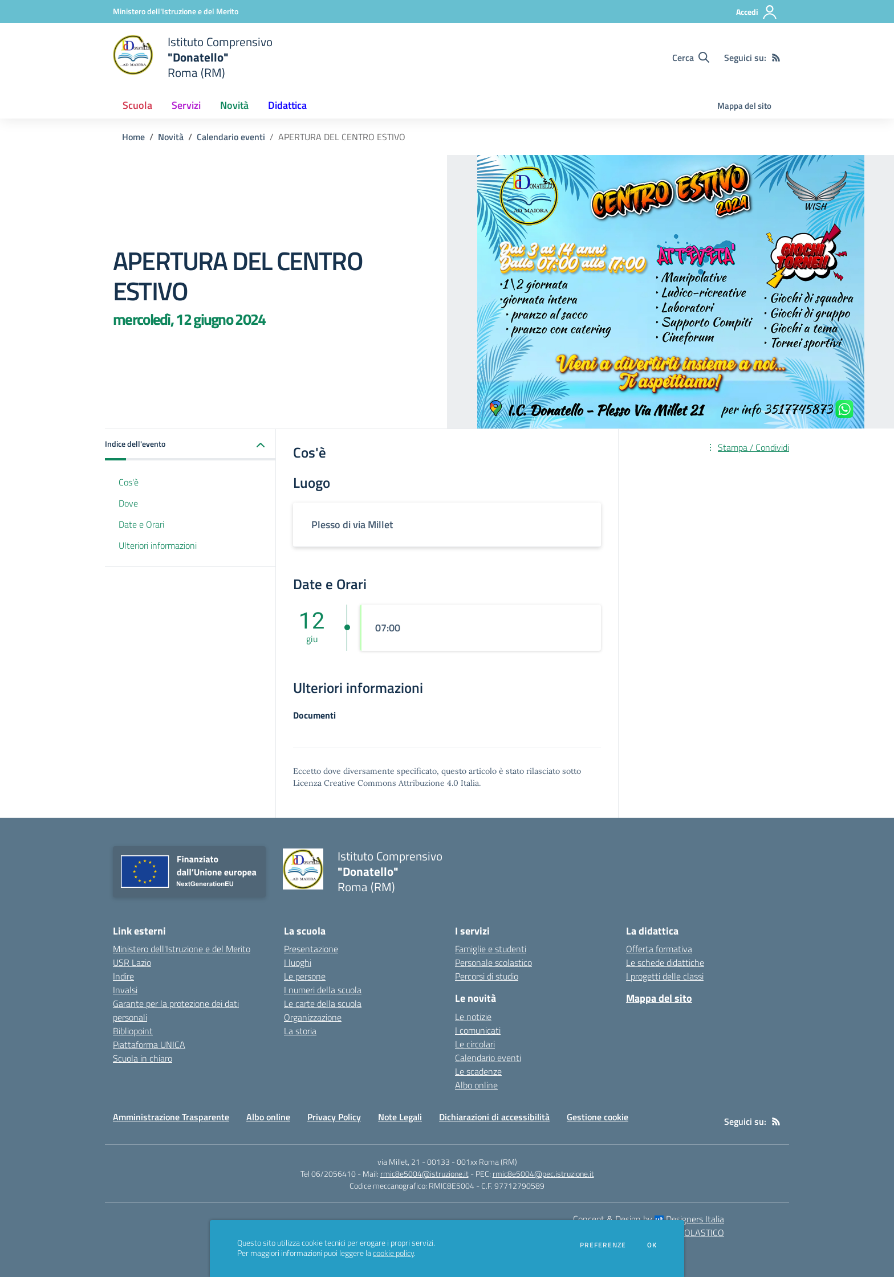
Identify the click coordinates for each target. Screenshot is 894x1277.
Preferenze (603, 1245)
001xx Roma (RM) (487, 1162)
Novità (171, 137)
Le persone (305, 976)
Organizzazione (313, 1017)
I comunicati (478, 1030)
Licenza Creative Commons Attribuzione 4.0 (375, 783)
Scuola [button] (137, 105)
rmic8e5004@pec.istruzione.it (543, 1174)
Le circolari (475, 1044)
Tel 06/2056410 (328, 1174)
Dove (128, 503)
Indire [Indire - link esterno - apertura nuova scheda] (123, 976)
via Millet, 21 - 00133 (413, 1162)
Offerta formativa (659, 949)
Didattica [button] (287, 105)
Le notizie (473, 1016)
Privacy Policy (334, 1117)
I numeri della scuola (322, 990)
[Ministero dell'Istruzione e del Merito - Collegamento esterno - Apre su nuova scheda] (175, 11)
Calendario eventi (231, 137)
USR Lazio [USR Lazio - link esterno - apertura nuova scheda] (132, 962)
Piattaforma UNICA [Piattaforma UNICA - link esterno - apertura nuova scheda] (149, 1044)
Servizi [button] (186, 105)
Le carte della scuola (322, 1003)
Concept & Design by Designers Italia (648, 1219)
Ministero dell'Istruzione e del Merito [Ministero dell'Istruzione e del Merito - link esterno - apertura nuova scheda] (181, 949)
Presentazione (311, 949)
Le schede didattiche (665, 962)
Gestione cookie (597, 1117)
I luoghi (297, 962)
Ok (652, 1245)
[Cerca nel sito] (691, 57)
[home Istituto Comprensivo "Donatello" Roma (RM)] (193, 57)
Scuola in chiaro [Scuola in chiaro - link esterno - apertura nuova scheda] (142, 1058)
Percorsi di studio (486, 976)
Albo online (476, 1085)
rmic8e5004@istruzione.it (424, 1174)
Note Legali (400, 1117)
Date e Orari (141, 524)
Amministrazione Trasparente (171, 1117)
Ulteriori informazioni (158, 545)
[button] (190, 444)
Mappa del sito (744, 105)
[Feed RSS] (776, 57)
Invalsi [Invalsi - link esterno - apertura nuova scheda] (125, 990)
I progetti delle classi (665, 976)
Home (133, 137)
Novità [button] (234, 105)
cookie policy (393, 1253)
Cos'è (129, 482)
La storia (300, 1031)
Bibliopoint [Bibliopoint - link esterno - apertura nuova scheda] (133, 1031)
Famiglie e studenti (490, 949)
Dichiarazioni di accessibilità (494, 1117)
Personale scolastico (493, 962)
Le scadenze (478, 1071)
